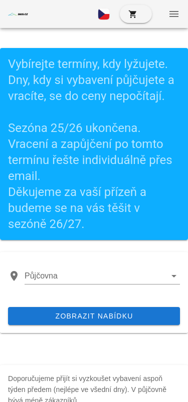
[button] (104, 14)
